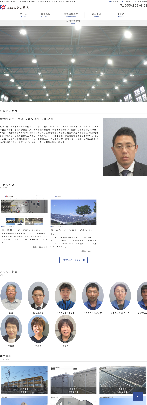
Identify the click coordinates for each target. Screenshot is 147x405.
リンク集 (126, 2)
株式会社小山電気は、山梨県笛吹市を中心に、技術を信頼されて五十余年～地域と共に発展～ (14, 6)
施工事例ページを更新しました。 (21, 229)
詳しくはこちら (40, 247)
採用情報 (113, 2)
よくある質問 (141, 2)
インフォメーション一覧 (73, 260)
